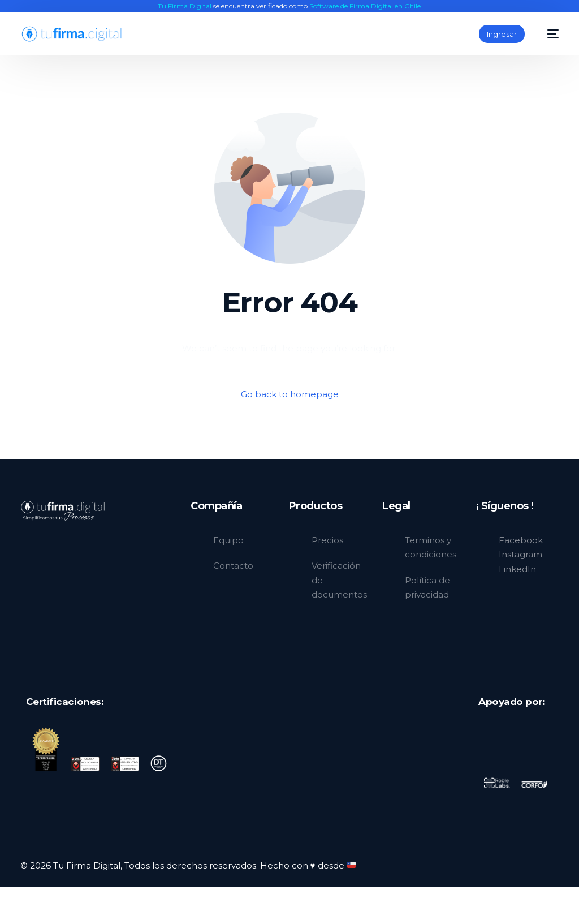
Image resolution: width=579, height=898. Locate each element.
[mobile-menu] (547, 34)
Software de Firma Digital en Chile (365, 6)
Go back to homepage (290, 394)
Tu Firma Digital (185, 6)
